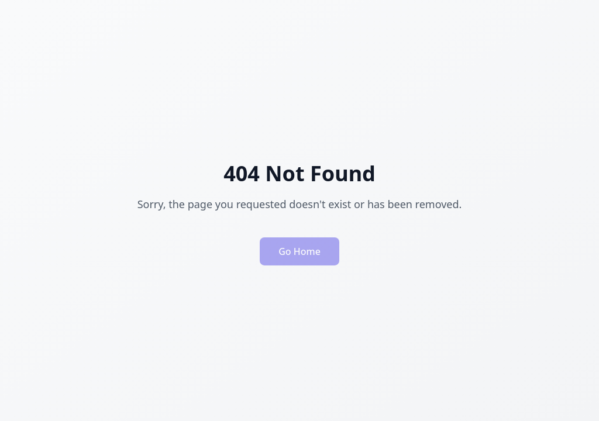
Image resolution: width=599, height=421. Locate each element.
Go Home (299, 253)
